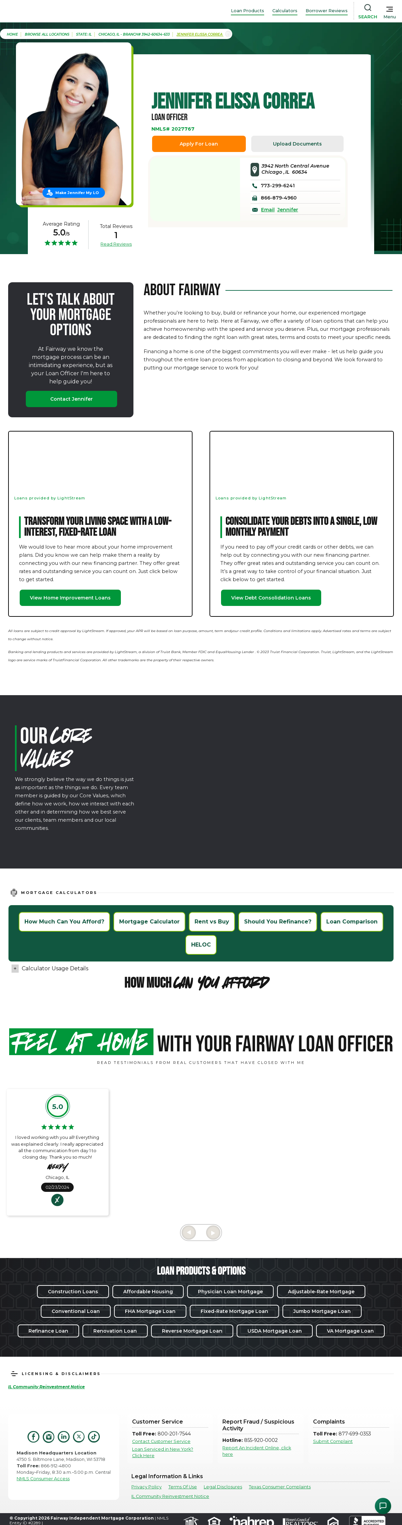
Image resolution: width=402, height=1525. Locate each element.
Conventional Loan (76, 1311)
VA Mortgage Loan (350, 1331)
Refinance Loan (48, 1331)
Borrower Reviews (327, 10)
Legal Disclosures (223, 1486)
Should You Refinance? (277, 921)
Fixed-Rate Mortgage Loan (234, 1311)
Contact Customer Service (161, 1441)
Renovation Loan (115, 1331)
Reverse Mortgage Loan (192, 1331)
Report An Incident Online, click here (256, 1451)
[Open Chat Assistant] (383, 1506)
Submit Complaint (333, 1441)
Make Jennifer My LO (77, 192)
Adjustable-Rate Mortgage (321, 1292)
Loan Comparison (352, 921)
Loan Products (247, 10)
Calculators (284, 10)
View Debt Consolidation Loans (271, 598)
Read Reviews (116, 244)
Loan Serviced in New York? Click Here (162, 1452)
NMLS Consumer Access (43, 1478)
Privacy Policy (146, 1486)
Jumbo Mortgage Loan (322, 1311)
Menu (389, 16)
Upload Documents (297, 144)
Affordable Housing (148, 1292)
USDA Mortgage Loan (275, 1331)
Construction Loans (73, 1292)
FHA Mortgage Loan (150, 1311)
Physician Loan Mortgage (230, 1292)
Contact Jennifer (71, 399)
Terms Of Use (182, 1486)
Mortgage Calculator (149, 921)
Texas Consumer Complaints (280, 1486)
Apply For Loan (199, 144)
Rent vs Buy (212, 921)
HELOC (201, 944)
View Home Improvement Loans (70, 598)
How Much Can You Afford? (64, 921)
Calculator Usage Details (55, 968)
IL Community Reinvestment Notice (170, 1496)
